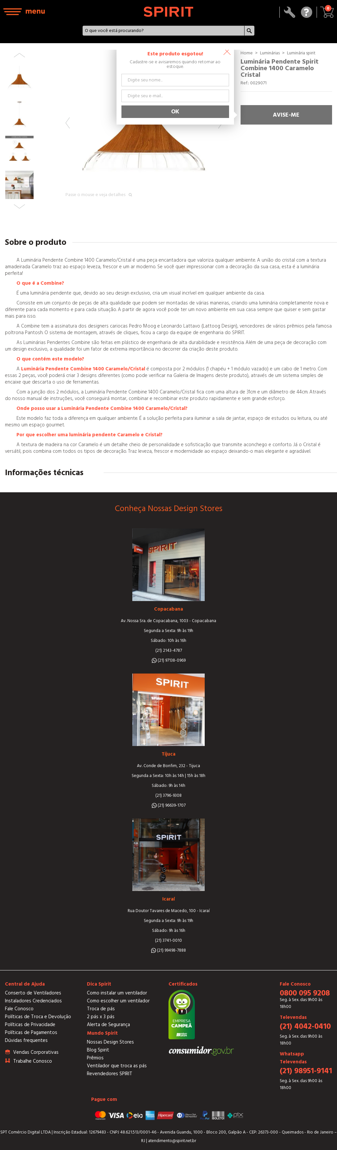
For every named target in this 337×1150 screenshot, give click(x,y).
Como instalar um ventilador (117, 993)
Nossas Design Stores (110, 1042)
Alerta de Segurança (108, 1024)
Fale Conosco (19, 1008)
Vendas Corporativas (36, 1052)
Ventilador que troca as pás (117, 1065)
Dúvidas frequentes (26, 1040)
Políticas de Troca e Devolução (38, 1016)
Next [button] (19, 206)
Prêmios (95, 1057)
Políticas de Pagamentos (31, 1032)
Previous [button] (67, 123)
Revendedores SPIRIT (109, 1073)
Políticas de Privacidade (30, 1024)
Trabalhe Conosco (32, 1061)
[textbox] (164, 31)
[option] (143, 128)
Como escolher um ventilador (118, 1000)
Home (247, 53)
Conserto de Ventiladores (33, 993)
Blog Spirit (98, 1050)
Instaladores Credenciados (33, 1000)
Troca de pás (101, 1008)
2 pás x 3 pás (101, 1016)
